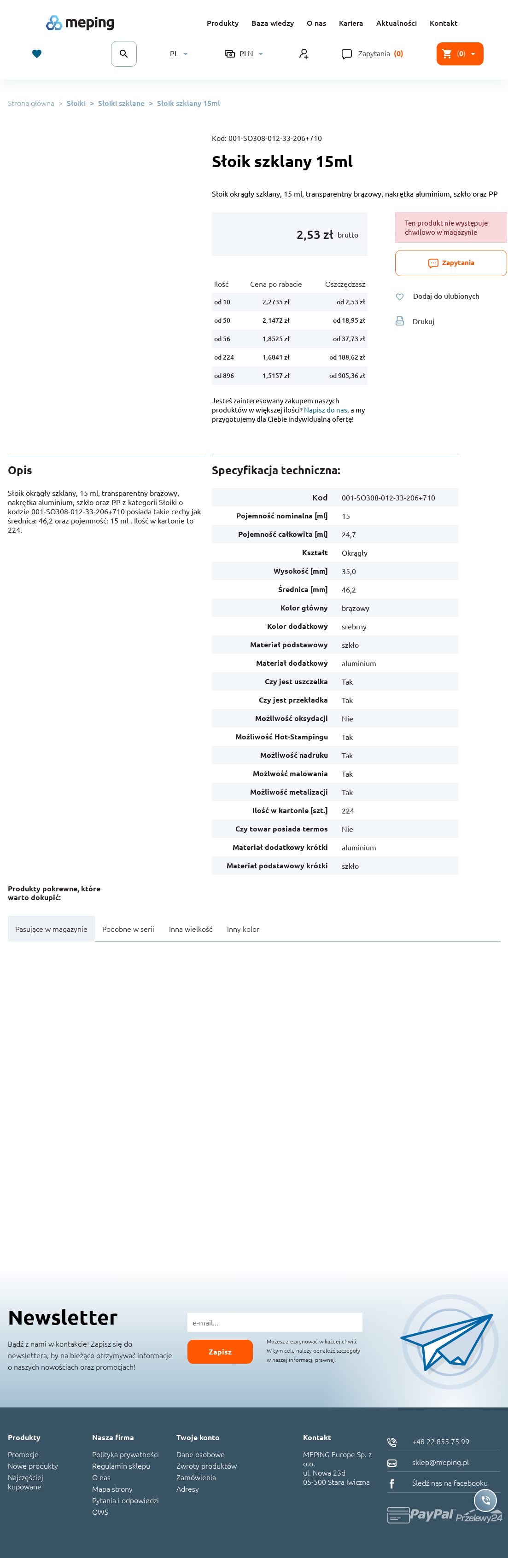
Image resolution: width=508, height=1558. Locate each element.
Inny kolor (243, 929)
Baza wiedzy (272, 22)
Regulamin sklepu (121, 1465)
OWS (100, 1511)
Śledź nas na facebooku (437, 1482)
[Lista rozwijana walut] (245, 54)
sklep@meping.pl (428, 1462)
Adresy (187, 1488)
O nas (316, 22)
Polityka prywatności (125, 1454)
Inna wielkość (190, 929)
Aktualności (396, 22)
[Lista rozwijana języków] (180, 54)
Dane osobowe (200, 1454)
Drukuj (414, 321)
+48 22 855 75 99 (428, 1441)
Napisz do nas (325, 409)
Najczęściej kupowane (25, 1481)
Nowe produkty (33, 1465)
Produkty (223, 22)
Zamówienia (196, 1477)
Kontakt (444, 22)
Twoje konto (198, 1437)
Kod (320, 497)
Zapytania (374, 53)
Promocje (23, 1454)
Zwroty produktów (206, 1465)
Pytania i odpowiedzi (125, 1500)
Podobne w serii (128, 929)
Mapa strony (112, 1488)
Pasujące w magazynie (51, 929)
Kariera (351, 22)
